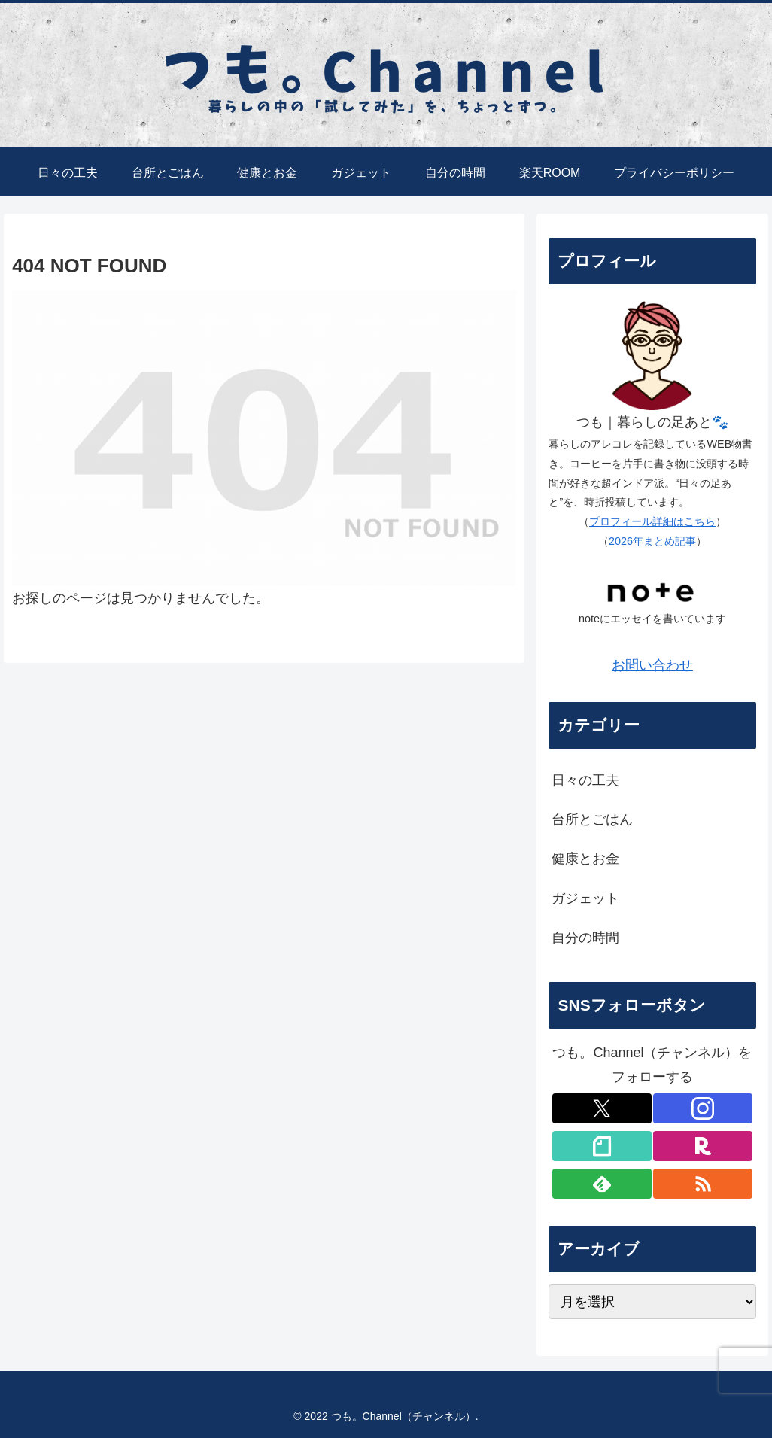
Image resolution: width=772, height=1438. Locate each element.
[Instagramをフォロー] (702, 1108)
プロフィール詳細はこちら (652, 521)
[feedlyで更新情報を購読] (602, 1184)
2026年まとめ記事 (652, 541)
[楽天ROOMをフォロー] (702, 1146)
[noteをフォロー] (602, 1146)
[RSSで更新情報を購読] (702, 1184)
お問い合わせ (652, 665)
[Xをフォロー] (602, 1108)
